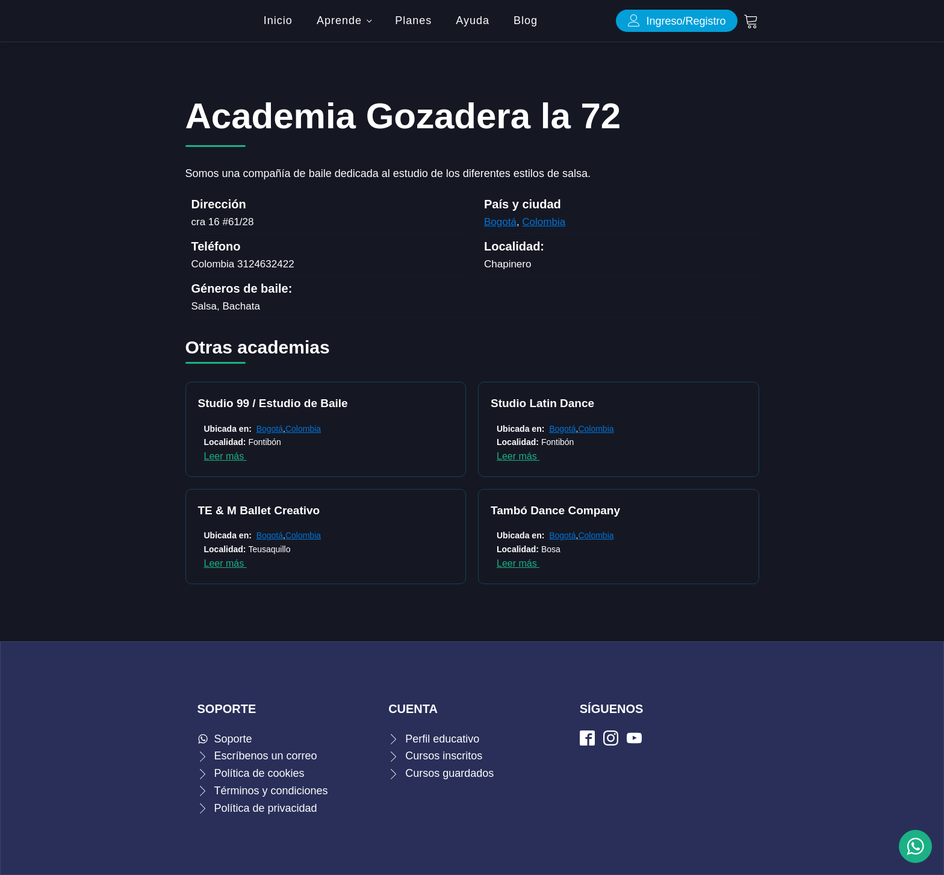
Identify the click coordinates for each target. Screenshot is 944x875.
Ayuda (472, 20)
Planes (413, 20)
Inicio (278, 20)
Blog (526, 20)
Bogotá (500, 222)
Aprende (339, 20)
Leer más (225, 456)
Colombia (543, 222)
